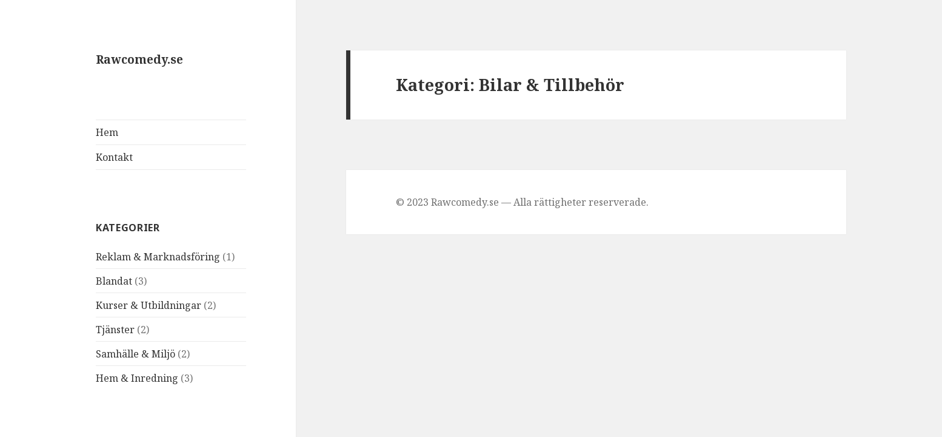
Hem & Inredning (137, 378)
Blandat (114, 281)
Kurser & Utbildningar (148, 305)
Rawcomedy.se (139, 59)
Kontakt (114, 157)
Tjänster (115, 329)
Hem (107, 132)
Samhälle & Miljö (135, 354)
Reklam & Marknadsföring (158, 256)
